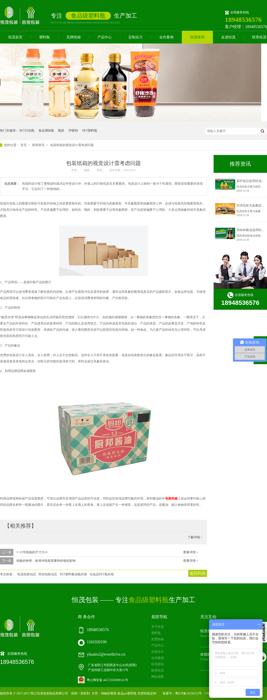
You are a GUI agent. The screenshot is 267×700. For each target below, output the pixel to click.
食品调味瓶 (46, 130)
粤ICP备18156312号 (188, 693)
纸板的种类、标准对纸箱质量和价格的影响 (46, 560)
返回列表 (198, 573)
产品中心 (104, 37)
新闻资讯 (38, 145)
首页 (24, 145)
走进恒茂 (228, 37)
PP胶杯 (73, 130)
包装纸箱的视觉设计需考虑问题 (72, 145)
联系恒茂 (157, 670)
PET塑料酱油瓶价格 (73, 574)
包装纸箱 (171, 498)
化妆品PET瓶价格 (102, 574)
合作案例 (166, 37)
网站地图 (157, 676)
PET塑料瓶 (89, 130)
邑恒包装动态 (47, 574)
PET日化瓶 (27, 130)
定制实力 (135, 37)
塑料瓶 (44, 37)
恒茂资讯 (197, 37)
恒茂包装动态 (26, 574)
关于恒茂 (157, 626)
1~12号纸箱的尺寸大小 (32, 552)
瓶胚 (61, 130)
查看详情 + (190, 552)
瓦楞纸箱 (74, 37)
